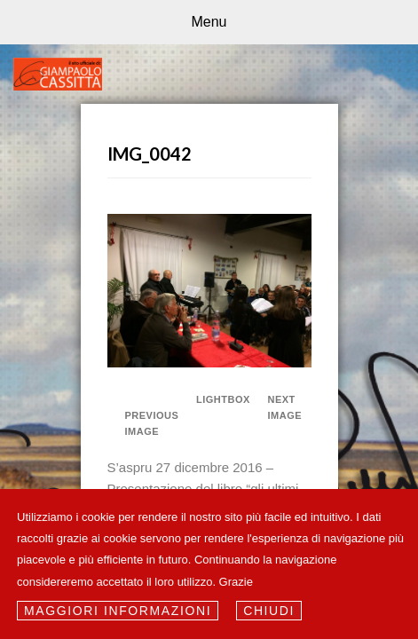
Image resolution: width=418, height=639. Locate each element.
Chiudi (269, 611)
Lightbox (218, 399)
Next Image (285, 407)
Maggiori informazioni (117, 611)
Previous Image (152, 423)
